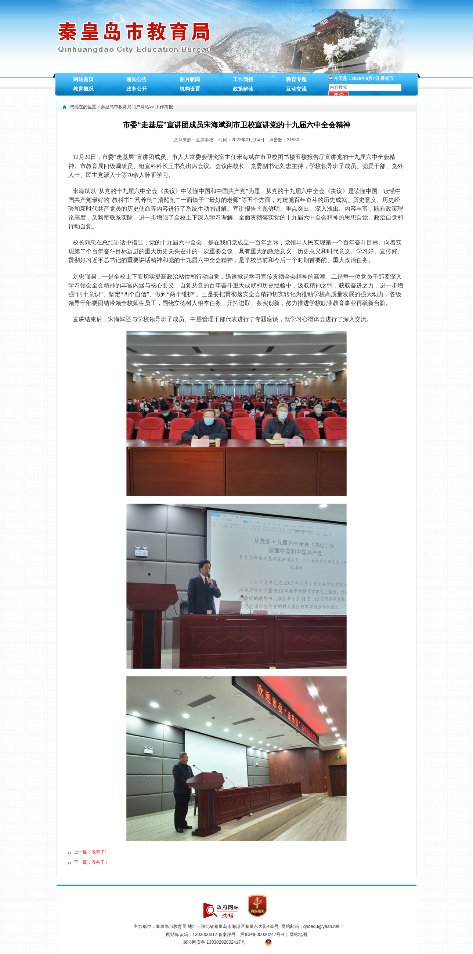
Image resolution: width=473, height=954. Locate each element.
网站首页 (83, 79)
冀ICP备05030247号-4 (262, 934)
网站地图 (298, 934)
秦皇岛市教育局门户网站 (125, 106)
